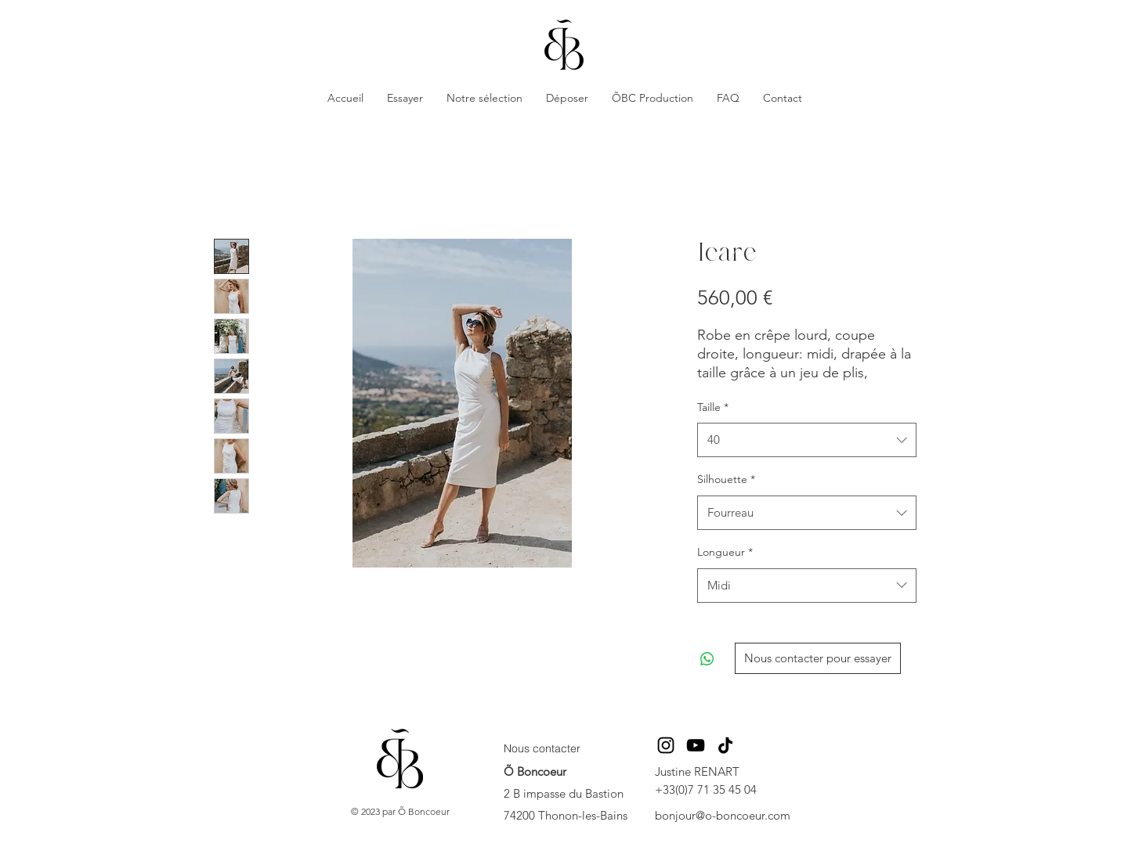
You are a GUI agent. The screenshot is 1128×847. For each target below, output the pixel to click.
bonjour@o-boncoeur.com (722, 815)
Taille (712, 407)
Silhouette (726, 479)
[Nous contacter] (550, 748)
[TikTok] (725, 745)
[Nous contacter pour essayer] (818, 658)
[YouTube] (696, 745)
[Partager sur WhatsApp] (707, 659)
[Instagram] (666, 745)
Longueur (725, 552)
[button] (405, 98)
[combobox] (806, 440)
